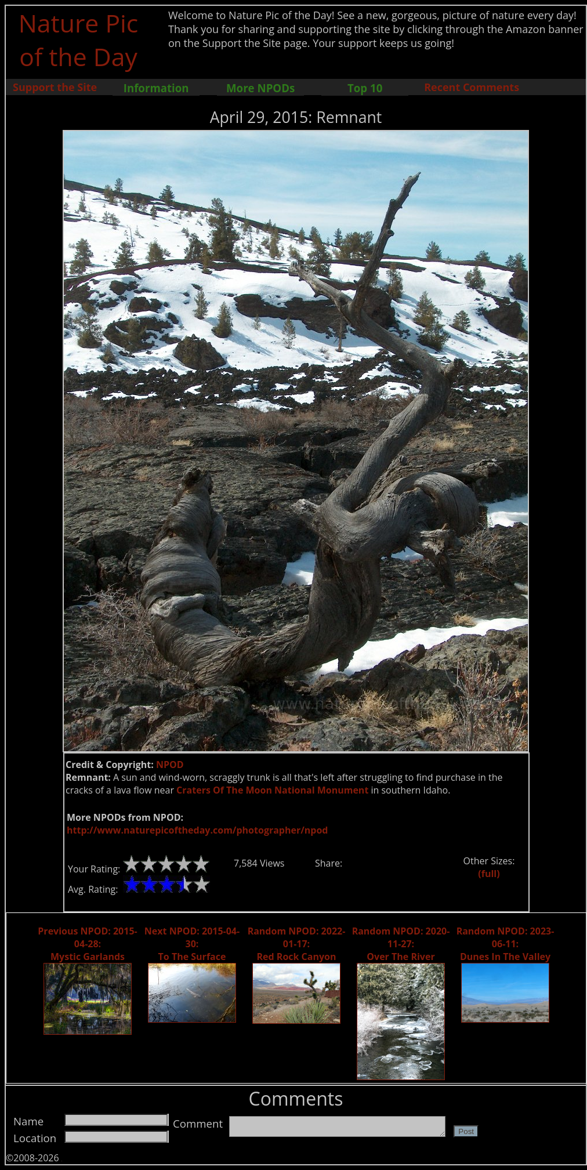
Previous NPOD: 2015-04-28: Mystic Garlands (87, 944)
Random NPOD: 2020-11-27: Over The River (401, 944)
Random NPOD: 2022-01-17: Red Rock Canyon (297, 944)
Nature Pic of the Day (79, 39)
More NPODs (260, 88)
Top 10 (364, 88)
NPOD (170, 764)
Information (156, 88)
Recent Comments (471, 87)
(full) (488, 873)
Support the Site (55, 87)
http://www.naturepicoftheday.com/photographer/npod (197, 830)
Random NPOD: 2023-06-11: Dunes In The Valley (505, 944)
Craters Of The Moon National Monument (272, 790)
